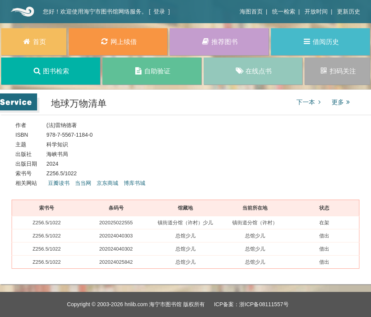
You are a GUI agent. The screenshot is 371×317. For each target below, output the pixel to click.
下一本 (309, 102)
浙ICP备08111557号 (264, 304)
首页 (21, 11)
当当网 (83, 183)
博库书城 (134, 183)
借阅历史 (320, 41)
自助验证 (151, 71)
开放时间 (316, 11)
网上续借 (118, 41)
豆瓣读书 (59, 183)
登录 (159, 11)
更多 (342, 102)
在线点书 (253, 71)
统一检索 (283, 11)
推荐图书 (219, 41)
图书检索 (51, 71)
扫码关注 (337, 71)
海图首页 (251, 11)
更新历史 (348, 11)
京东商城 (107, 183)
